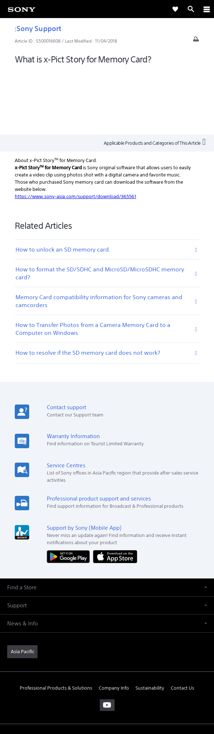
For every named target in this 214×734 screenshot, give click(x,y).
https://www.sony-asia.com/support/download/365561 (75, 132)
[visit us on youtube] (107, 640)
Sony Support (38, 28)
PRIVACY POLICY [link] (107, 692)
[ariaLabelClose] (206, 9)
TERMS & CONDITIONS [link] (107, 683)
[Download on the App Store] (115, 492)
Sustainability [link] (149, 623)
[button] (107, 523)
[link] (21, 9)
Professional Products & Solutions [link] (56, 623)
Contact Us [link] (182, 623)
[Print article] (196, 41)
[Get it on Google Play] (70, 492)
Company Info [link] (114, 623)
